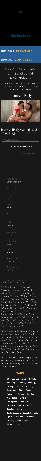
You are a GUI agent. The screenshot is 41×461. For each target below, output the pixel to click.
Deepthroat (11, 390)
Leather (23, 398)
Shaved (19, 409)
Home (4, 50)
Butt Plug (11, 383)
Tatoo (18, 420)
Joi (8, 398)
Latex (14, 398)
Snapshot (27, 413)
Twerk (26, 420)
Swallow (10, 420)
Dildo (21, 390)
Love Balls (11, 405)
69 (8, 379)
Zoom (19, 424)
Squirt (9, 417)
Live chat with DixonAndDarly (20, 146)
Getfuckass (20, 35)
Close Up (31, 383)
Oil (28, 405)
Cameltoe (21, 383)
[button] (20, 12)
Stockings (19, 417)
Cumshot (19, 386)
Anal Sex (15, 379)
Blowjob (32, 379)
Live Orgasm (12, 401)
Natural (21, 405)
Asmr (24, 379)
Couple (12, 50)
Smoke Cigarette (13, 413)
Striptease (30, 417)
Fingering (11, 394)
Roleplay (10, 409)
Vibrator (10, 424)
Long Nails (24, 401)
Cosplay (10, 386)
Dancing (29, 386)
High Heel (31, 394)
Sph (35, 413)
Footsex (20, 394)
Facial (28, 390)
